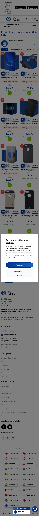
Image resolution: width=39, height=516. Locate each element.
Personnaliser (19, 271)
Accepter (19, 265)
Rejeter (19, 275)
